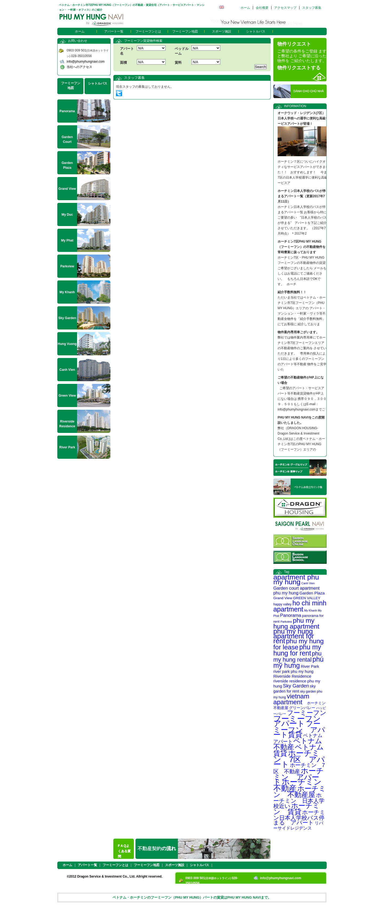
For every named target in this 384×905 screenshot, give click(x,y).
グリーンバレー (302, 708)
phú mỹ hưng (298, 662)
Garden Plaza (312, 593)
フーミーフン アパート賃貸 (299, 729)
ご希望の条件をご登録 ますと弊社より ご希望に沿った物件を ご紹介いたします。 (301, 56)
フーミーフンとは (148, 31)
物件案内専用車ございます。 (298, 332)
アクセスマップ (285, 7)
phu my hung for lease (298, 644)
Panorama (290, 615)
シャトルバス (255, 31)
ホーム (245, 7)
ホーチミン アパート (298, 776)
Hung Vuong (67, 344)
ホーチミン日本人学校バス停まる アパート (299, 817)
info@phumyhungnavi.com (86, 61)
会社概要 (262, 7)
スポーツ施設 (221, 31)
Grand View (282, 598)
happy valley (282, 604)
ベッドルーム (182, 51)
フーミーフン (306, 712)
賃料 (178, 63)
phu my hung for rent (297, 650)
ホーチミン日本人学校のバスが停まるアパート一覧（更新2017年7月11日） (302, 196)
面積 (123, 63)
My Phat (67, 240)
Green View (67, 395)
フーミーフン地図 (185, 31)
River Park (310, 666)
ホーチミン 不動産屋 (299, 791)
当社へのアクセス (79, 67)
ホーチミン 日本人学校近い (299, 800)
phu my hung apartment (296, 623)
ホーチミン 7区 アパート (299, 759)
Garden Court (67, 139)
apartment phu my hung (296, 579)
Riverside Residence (292, 676)
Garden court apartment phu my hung (296, 590)
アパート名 (127, 51)
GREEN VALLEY (306, 598)
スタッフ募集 (311, 7)
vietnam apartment (291, 699)
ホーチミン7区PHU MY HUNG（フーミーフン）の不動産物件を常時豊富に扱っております (302, 247)
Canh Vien (308, 583)
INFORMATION (295, 106)
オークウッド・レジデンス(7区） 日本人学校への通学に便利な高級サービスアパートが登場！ (303, 118)
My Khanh (310, 610)
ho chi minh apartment (299, 606)
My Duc (67, 214)
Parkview (286, 621)
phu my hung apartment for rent (293, 636)
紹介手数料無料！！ (292, 292)
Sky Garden (296, 686)
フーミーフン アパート (301, 721)
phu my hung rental (297, 656)
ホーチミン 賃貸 (296, 808)
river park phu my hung (293, 671)
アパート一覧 (113, 31)
